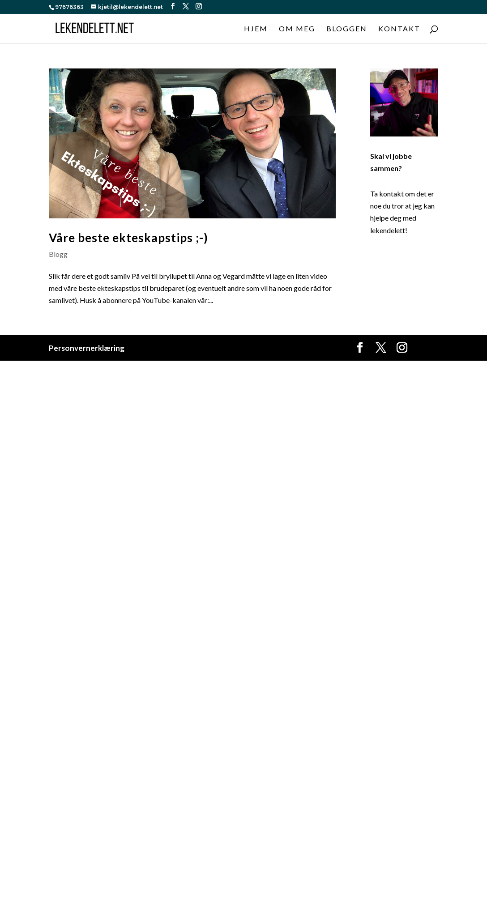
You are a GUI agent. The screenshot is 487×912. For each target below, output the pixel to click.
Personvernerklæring (86, 348)
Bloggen (346, 29)
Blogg (58, 254)
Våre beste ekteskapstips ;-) (128, 237)
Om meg (297, 29)
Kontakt (399, 29)
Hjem (256, 29)
